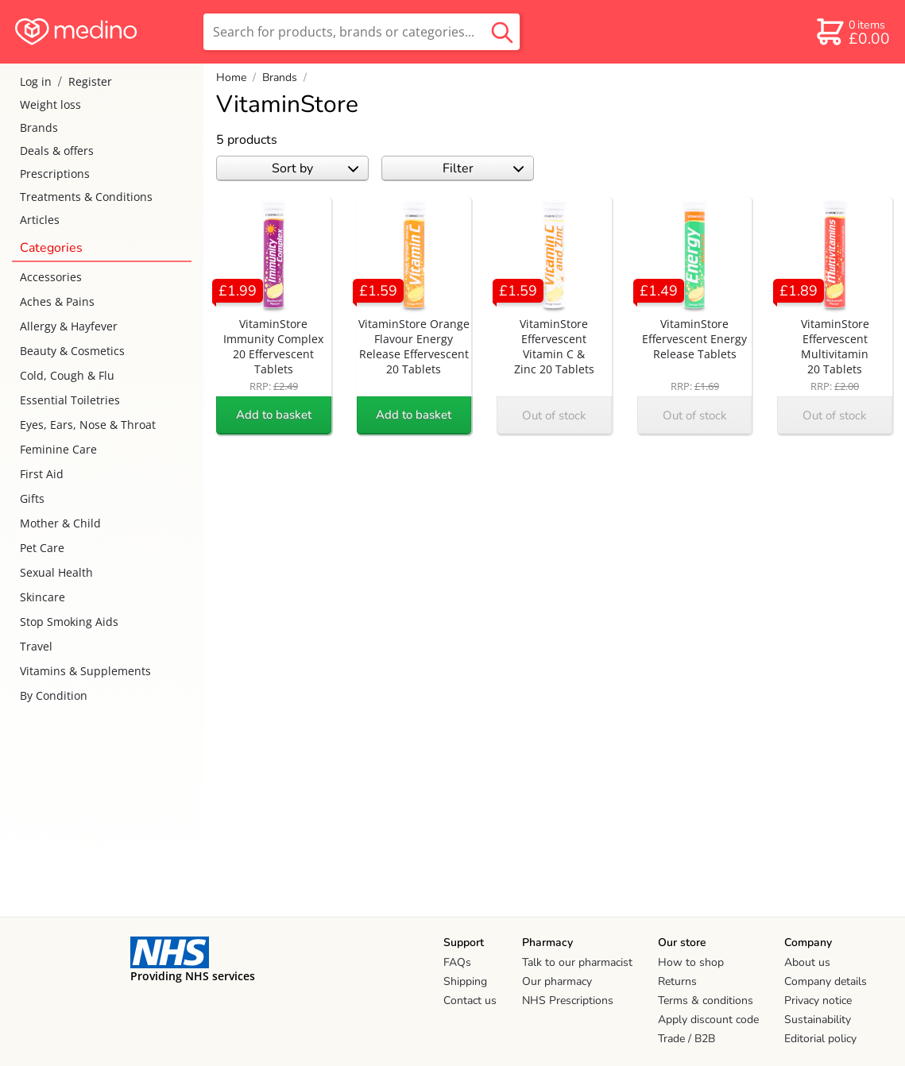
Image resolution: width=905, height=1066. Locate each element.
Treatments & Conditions (86, 196)
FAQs (457, 962)
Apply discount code (708, 1019)
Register (90, 81)
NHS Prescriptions (567, 1000)
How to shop (691, 962)
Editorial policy (820, 1038)
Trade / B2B (686, 1038)
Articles (40, 219)
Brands (39, 127)
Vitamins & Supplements (85, 670)
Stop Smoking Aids (69, 621)
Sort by (315, 168)
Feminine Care (58, 449)
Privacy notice (818, 1000)
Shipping (465, 981)
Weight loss (50, 104)
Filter (483, 168)
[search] (361, 32)
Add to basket (273, 415)
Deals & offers (57, 150)
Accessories (51, 276)
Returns (677, 981)
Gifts (32, 498)
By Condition (53, 695)
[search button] (502, 32)
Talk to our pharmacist (577, 962)
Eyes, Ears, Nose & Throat (88, 424)
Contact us (470, 1000)
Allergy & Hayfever (69, 326)
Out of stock (554, 415)
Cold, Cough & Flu (67, 375)
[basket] (852, 31)
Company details (825, 981)
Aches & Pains (57, 301)
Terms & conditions (705, 1000)
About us (807, 962)
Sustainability (817, 1019)
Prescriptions (55, 173)
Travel (36, 646)
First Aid (42, 473)
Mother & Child (60, 523)
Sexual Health (56, 572)
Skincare (42, 596)
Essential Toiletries (70, 399)
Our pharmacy (557, 981)
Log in (36, 81)
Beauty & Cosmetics (72, 350)
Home (231, 77)
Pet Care (42, 547)
